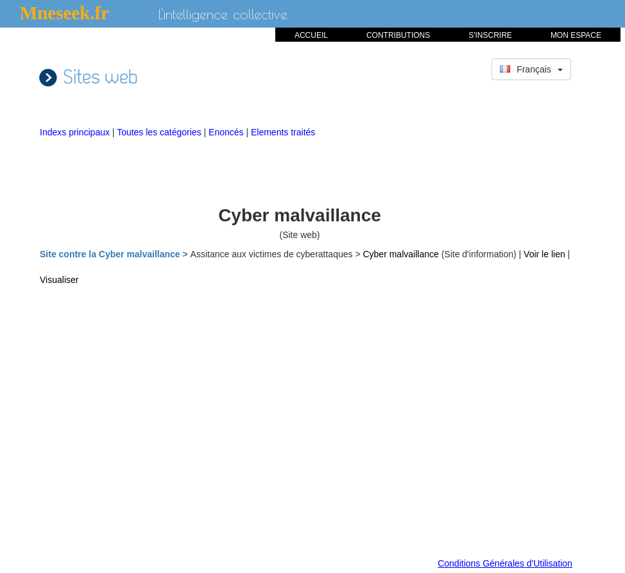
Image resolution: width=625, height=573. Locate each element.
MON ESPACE (576, 35)
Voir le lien (545, 254)
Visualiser (59, 280)
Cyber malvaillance (402, 254)
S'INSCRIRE (490, 35)
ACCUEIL (311, 35)
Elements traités (283, 132)
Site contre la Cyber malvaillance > (115, 254)
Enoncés (227, 132)
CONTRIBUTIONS (398, 35)
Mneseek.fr (64, 13)
